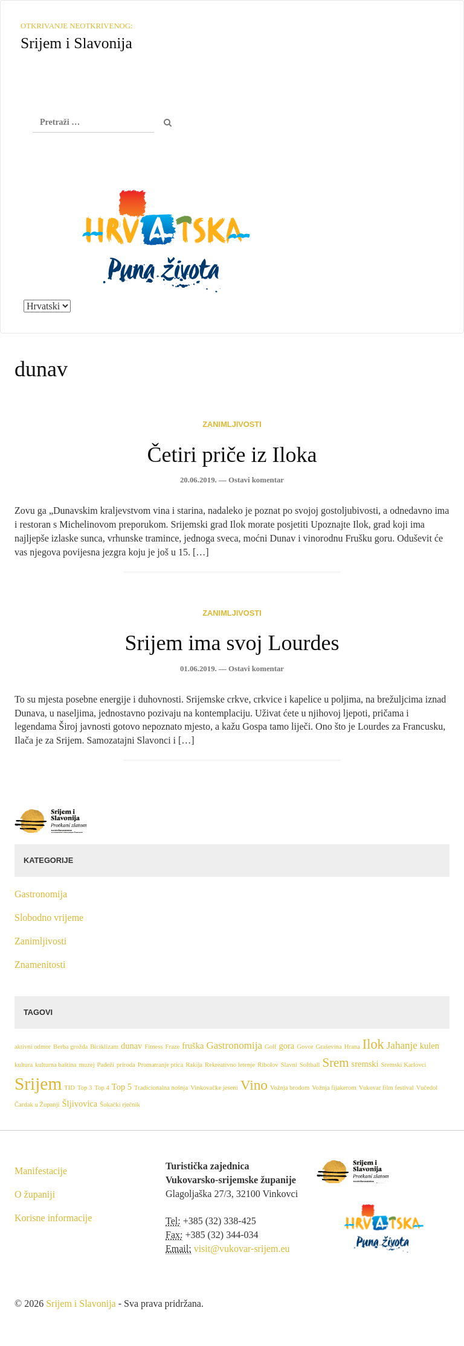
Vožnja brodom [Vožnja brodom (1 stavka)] (289, 1087)
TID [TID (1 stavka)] (69, 1087)
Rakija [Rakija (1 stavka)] (193, 1064)
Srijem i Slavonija (81, 1303)
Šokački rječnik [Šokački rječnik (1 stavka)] (120, 1104)
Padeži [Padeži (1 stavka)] (105, 1064)
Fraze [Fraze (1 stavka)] (173, 1046)
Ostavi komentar (256, 480)
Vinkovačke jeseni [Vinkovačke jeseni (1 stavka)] (213, 1087)
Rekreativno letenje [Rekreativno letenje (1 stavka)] (230, 1064)
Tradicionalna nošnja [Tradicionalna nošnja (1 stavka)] (161, 1087)
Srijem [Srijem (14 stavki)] (38, 1083)
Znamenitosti (39, 964)
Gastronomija (40, 894)
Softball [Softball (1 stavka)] (310, 1064)
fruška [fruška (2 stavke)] (193, 1046)
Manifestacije (40, 1171)
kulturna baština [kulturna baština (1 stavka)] (55, 1064)
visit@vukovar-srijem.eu (242, 1248)
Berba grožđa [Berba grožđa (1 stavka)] (70, 1046)
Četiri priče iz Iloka (232, 455)
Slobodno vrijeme (48, 917)
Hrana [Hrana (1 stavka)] (352, 1046)
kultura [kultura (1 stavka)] (23, 1064)
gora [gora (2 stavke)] (287, 1046)
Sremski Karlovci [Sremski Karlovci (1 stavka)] (404, 1064)
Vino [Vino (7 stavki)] (254, 1085)
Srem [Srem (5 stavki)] (336, 1062)
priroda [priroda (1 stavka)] (126, 1064)
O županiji (34, 1194)
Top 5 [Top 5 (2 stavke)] (122, 1087)
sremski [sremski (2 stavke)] (365, 1064)
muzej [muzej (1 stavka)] (87, 1064)
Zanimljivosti (231, 424)
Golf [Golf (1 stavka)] (271, 1046)
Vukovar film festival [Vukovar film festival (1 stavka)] (386, 1087)
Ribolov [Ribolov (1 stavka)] (267, 1064)
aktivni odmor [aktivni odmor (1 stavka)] (32, 1046)
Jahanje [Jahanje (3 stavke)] (402, 1045)
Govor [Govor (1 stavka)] (305, 1046)
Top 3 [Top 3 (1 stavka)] (84, 1087)
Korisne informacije (53, 1218)
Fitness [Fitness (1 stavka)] (153, 1046)
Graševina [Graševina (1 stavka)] (329, 1046)
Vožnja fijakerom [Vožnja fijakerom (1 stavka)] (334, 1087)
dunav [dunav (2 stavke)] (131, 1046)
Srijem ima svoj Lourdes (232, 643)
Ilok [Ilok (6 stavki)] (373, 1044)
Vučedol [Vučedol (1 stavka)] (426, 1087)
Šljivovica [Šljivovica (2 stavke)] (80, 1103)
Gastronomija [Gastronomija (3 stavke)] (234, 1045)
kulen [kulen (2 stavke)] (429, 1046)
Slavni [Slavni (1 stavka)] (289, 1064)
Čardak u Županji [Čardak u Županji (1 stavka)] (37, 1104)
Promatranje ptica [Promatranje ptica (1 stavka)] (160, 1064)
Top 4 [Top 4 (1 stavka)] (101, 1087)
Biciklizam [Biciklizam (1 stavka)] (104, 1046)
